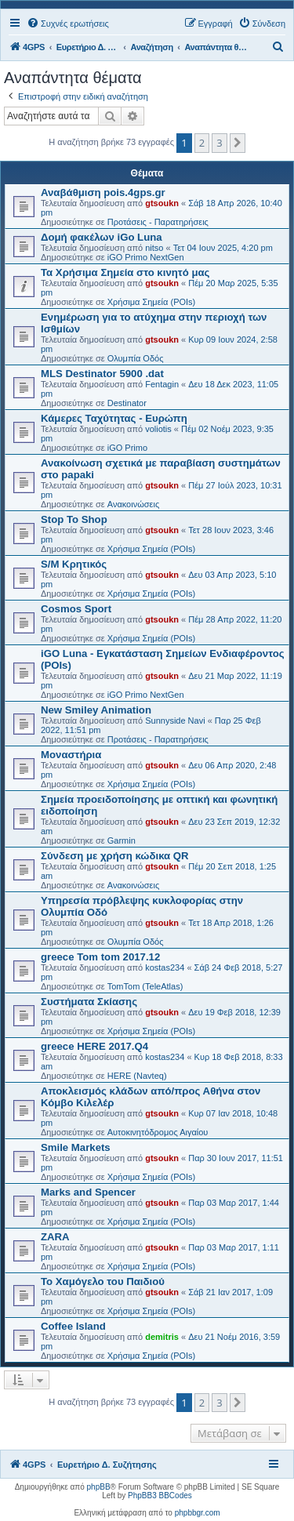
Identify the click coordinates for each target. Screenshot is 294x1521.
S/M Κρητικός (74, 564)
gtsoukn (162, 203)
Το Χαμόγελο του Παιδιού (103, 1281)
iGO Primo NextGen (145, 257)
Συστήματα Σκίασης (89, 1001)
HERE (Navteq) (137, 1075)
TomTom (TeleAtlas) (145, 986)
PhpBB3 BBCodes (160, 1495)
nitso (154, 247)
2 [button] (202, 143)
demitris (162, 1336)
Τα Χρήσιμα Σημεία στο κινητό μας (125, 272)
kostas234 (164, 967)
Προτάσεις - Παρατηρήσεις (158, 222)
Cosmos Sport (76, 609)
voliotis (158, 429)
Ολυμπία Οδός (135, 358)
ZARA (55, 1237)
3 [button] (219, 143)
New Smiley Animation (96, 710)
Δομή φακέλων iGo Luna (101, 237)
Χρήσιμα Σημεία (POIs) (151, 302)
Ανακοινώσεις (133, 504)
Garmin (121, 840)
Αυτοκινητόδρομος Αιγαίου (158, 1132)
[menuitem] (68, 23)
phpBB (99, 1487)
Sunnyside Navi (175, 720)
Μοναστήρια (71, 754)
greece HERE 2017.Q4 (94, 1046)
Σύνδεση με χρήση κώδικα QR (115, 856)
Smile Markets (76, 1147)
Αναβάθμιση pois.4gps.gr (103, 192)
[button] (237, 142)
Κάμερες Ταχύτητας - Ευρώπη (114, 418)
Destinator (127, 403)
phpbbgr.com (197, 1512)
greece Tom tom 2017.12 (100, 957)
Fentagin (162, 384)
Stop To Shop (74, 519)
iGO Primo (127, 447)
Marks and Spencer (88, 1192)
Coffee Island (73, 1326)
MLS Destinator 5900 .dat (102, 373)
